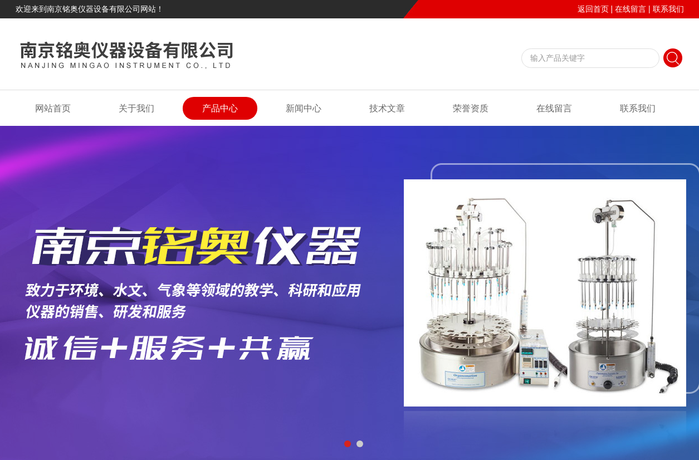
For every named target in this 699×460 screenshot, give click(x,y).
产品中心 (220, 108)
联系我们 (668, 8)
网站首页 (53, 108)
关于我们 (136, 108)
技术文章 (387, 108)
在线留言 (630, 8)
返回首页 (593, 8)
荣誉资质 (470, 108)
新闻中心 (303, 108)
